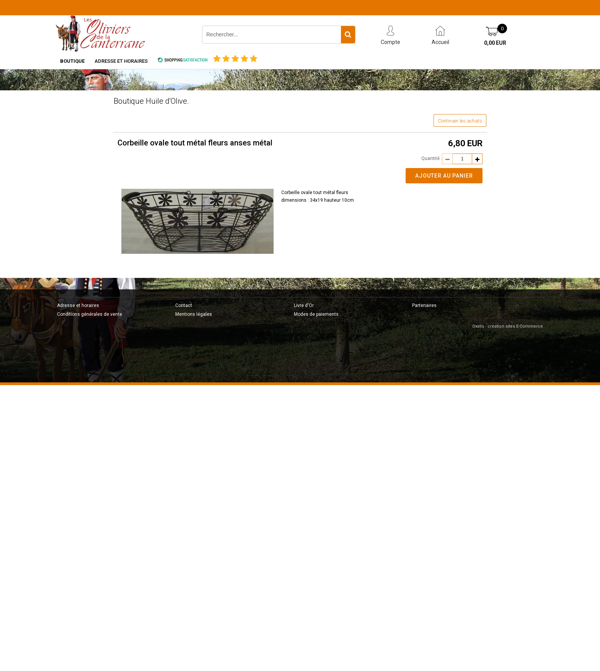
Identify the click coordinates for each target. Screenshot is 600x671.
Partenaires (424, 305)
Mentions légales (193, 314)
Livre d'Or (304, 305)
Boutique (72, 61)
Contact (183, 305)
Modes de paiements (316, 314)
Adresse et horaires (121, 61)
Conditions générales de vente (89, 314)
